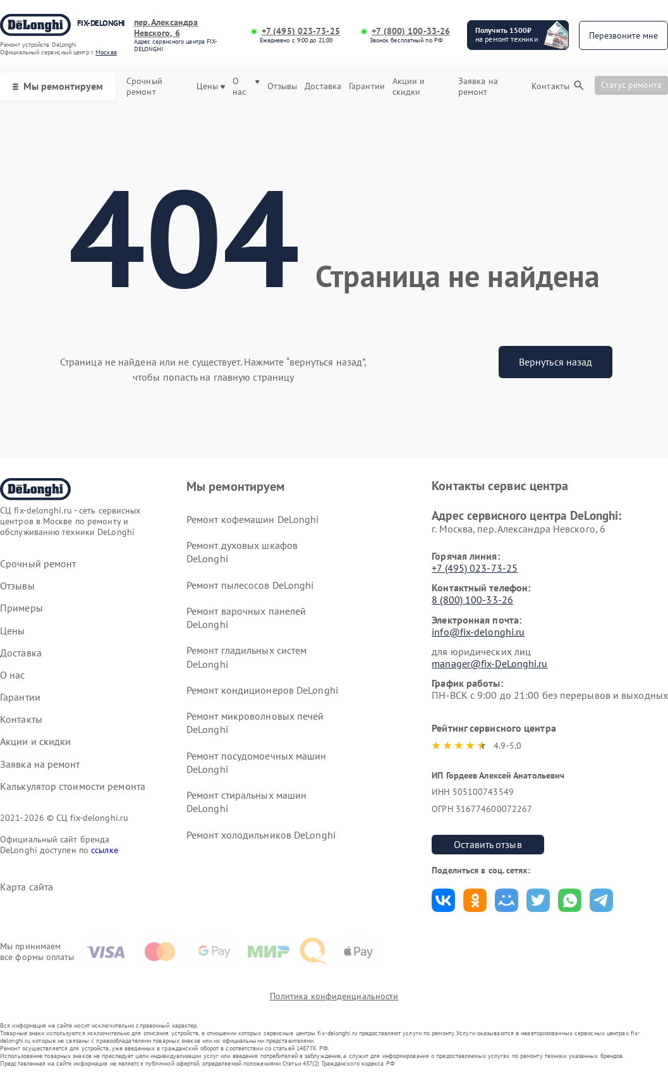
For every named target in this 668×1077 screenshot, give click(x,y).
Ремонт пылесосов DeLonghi (250, 585)
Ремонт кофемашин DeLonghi (252, 519)
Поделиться (443, 900)
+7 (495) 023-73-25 (301, 31)
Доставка (323, 86)
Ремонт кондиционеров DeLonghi (262, 690)
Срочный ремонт (144, 86)
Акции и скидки (408, 86)
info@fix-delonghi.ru (478, 631)
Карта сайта (26, 887)
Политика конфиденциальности (334, 996)
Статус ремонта (631, 84)
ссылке (104, 850)
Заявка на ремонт (478, 86)
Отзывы (282, 86)
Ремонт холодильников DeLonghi (261, 834)
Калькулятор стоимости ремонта (72, 786)
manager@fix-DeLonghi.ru (489, 663)
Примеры (21, 608)
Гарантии (367, 86)
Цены (211, 86)
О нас (246, 86)
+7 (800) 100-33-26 (411, 31)
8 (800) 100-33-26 (472, 599)
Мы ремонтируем (58, 86)
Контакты (550, 86)
